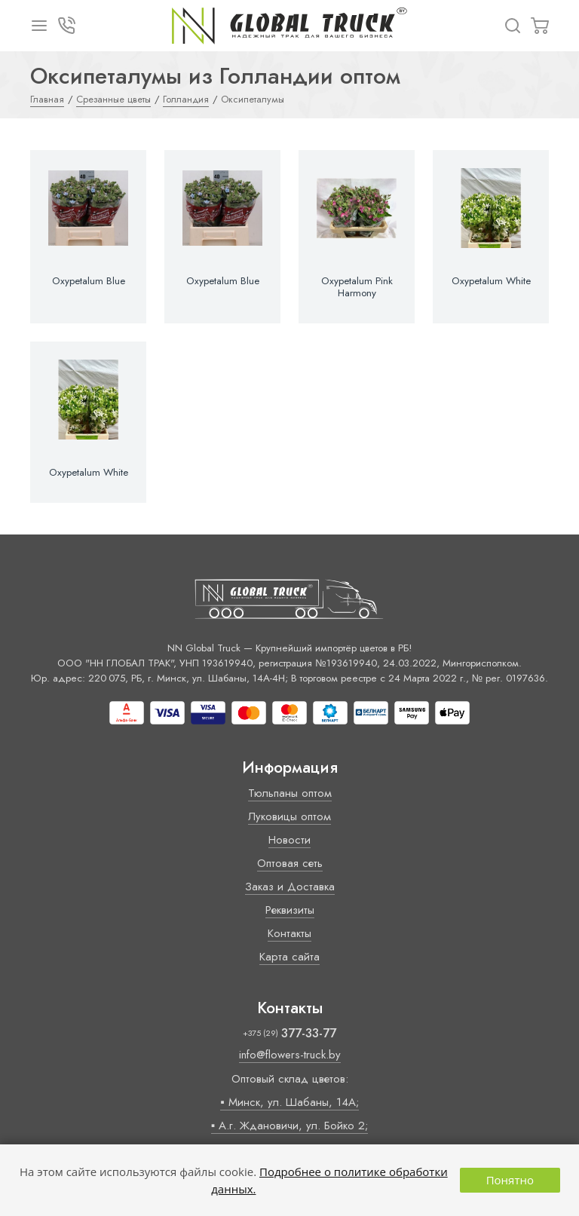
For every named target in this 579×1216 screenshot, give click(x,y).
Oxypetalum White (491, 281)
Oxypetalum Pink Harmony (357, 287)
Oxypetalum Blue (88, 281)
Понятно (510, 1179)
